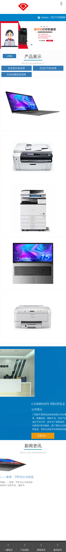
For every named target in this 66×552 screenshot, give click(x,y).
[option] (33, 35)
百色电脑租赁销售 (16, 74)
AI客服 (9, 56)
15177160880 (57, 17)
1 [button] (31, 44)
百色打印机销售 (48, 68)
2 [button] (34, 44)
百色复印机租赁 (16, 68)
